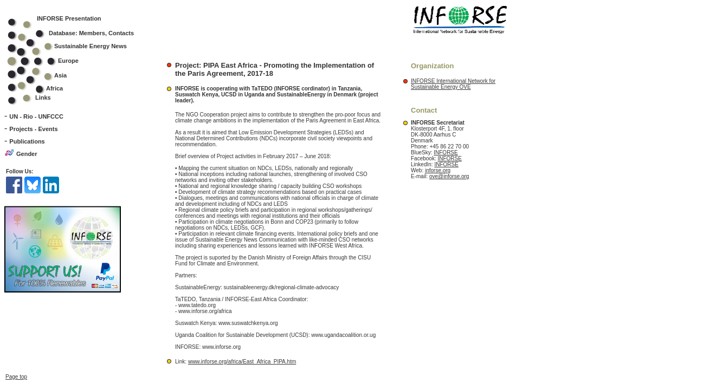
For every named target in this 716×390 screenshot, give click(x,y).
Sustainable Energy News (74, 46)
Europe (50, 60)
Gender (26, 154)
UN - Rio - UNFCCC (36, 116)
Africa (54, 88)
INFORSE (445, 152)
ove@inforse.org (449, 176)
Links (43, 97)
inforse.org (437, 170)
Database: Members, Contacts (78, 33)
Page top (16, 377)
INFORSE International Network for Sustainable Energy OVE (453, 84)
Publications (26, 141)
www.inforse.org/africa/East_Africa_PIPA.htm (242, 362)
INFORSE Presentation (69, 18)
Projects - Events (33, 129)
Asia (44, 75)
